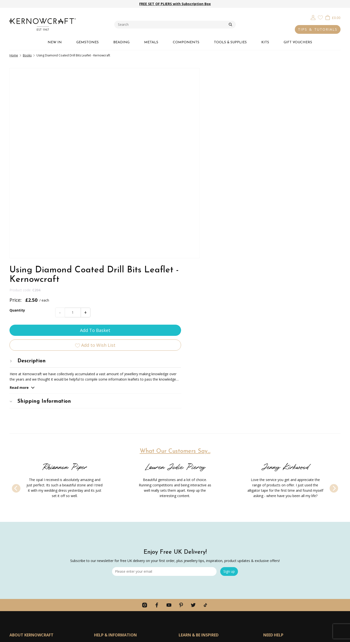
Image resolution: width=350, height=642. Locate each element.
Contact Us (103, 569)
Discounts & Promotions (113, 533)
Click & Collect (105, 497)
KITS (265, 42)
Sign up (229, 416)
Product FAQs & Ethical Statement (36, 515)
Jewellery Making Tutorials (199, 506)
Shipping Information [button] (237, 203)
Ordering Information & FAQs (117, 524)
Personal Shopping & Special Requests (39, 524)
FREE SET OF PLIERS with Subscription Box (175, 3)
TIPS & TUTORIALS (317, 29)
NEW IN (55, 42)
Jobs (12, 533)
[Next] (334, 333)
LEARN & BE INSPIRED (199, 479)
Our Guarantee (21, 497)
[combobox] (171, 24)
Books (27, 55)
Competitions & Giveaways (115, 542)
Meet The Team (22, 506)
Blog (182, 524)
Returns (100, 506)
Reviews (15, 542)
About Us (16, 488)
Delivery (100, 488)
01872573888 (274, 493)
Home (13, 55)
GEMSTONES (87, 42)
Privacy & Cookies (271, 636)
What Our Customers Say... (175, 296)
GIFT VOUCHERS (298, 42)
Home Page (103, 560)
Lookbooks (187, 533)
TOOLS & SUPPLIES (230, 42)
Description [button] (225, 163)
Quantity (214, 112)
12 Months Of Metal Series (200, 515)
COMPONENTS (186, 42)
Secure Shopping (107, 551)
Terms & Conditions (300, 636)
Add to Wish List (274, 148)
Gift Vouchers (104, 515)
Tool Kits (186, 497)
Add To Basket (274, 133)
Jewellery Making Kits (195, 488)
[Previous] (16, 333)
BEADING (121, 42)
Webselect (185, 636)
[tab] (273, 163)
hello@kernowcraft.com (282, 507)
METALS (151, 42)
